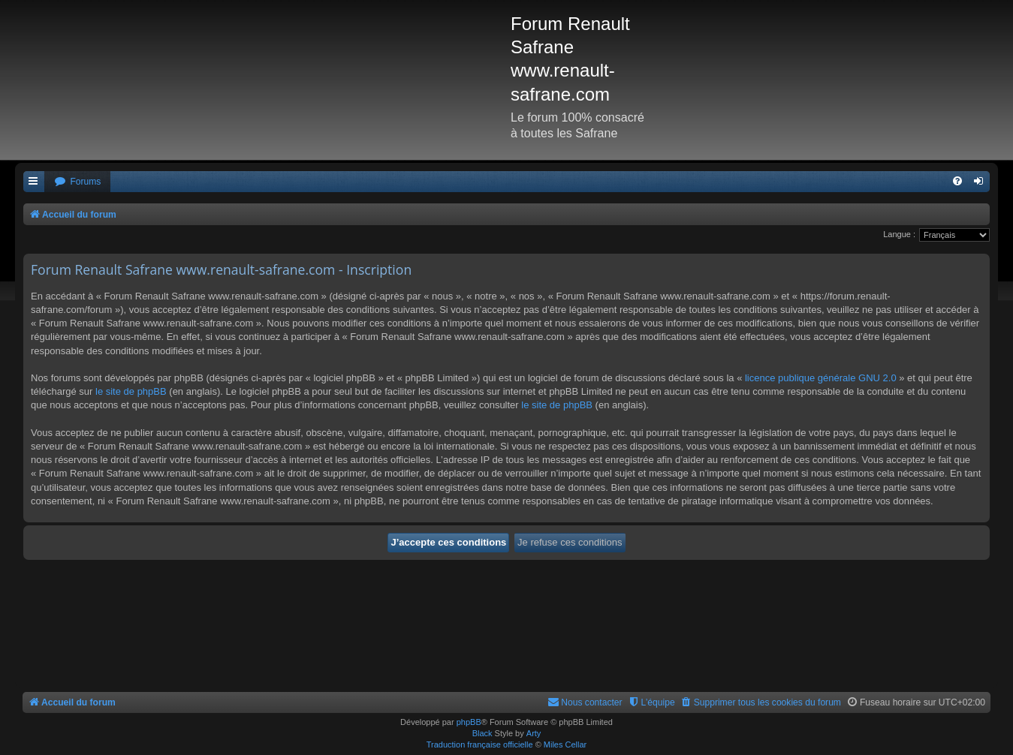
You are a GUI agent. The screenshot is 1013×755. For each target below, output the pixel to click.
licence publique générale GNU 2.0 (821, 378)
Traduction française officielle (480, 744)
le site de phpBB (131, 391)
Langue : (899, 234)
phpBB (469, 721)
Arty (533, 733)
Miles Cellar (565, 744)
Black (482, 733)
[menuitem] (77, 182)
